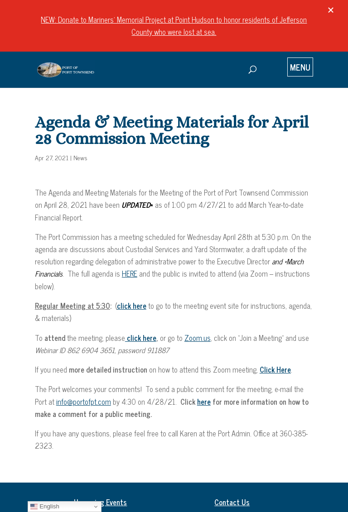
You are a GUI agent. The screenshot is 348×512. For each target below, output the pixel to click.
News (80, 157)
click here (140, 338)
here (204, 401)
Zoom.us (197, 338)
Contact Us (232, 502)
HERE (129, 273)
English (44, 506)
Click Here (275, 369)
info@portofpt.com (83, 401)
